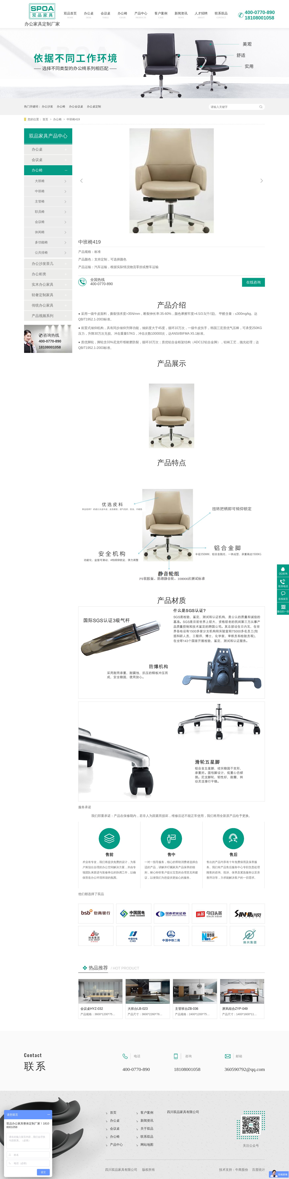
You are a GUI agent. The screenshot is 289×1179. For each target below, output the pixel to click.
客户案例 (161, 15)
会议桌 (105, 15)
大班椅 (40, 181)
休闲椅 (40, 232)
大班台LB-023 (138, 1008)
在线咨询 (253, 282)
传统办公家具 (42, 305)
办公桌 (89, 15)
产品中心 (140, 15)
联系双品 (221, 15)
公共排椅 (41, 252)
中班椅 (40, 191)
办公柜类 (39, 274)
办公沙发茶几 (42, 264)
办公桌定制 (94, 106)
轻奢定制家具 (42, 295)
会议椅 (40, 222)
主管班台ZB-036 (186, 1008)
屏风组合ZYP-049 (235, 1008)
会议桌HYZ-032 (91, 1008)
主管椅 (40, 201)
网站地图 (146, 1144)
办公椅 (122, 15)
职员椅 (40, 211)
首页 (46, 119)
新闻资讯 (181, 15)
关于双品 (146, 1128)
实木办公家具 (42, 285)
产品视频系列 (42, 316)
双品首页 (70, 15)
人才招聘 (201, 15)
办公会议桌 (76, 106)
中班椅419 (73, 119)
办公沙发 (47, 106)
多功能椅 (41, 242)
